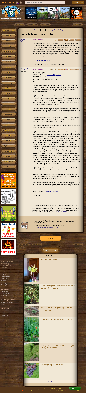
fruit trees (37, 30)
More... (50, 381)
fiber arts (9, 93)
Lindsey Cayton (22, 40)
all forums (8, 167)
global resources (8, 130)
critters (8, 40)
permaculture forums (8, 30)
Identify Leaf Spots (49, 260)
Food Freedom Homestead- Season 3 (56, 319)
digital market (8, 146)
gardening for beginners (59, 30)
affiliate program (26, 390)
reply (50, 238)
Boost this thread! (50, 250)
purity (8, 72)
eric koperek (24, 69)
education (8, 114)
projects (8, 140)
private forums (8, 161)
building (8, 46)
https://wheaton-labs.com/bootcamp (47, 227)
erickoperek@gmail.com (54, 75)
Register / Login (78, 2)
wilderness (8, 88)
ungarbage (8, 77)
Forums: (24, 30)
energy (8, 56)
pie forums (8, 156)
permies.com (8, 151)
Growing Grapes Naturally (52, 365)
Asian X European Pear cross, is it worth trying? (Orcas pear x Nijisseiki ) (58, 287)
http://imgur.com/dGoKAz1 (41, 60)
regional (8, 109)
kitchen (8, 67)
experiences (8, 125)
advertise (17, 390)
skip (8, 119)
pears (30, 30)
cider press (8, 135)
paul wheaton (67, 390)
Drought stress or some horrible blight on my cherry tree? (57, 346)
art (9, 98)
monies (8, 61)
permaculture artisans (8, 104)
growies (8, 35)
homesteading (8, 51)
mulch (48, 30)
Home (4, 2)
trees (43, 30)
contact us (10, 390)
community (8, 83)
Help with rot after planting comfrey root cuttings (56, 309)
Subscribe (10, 2)
